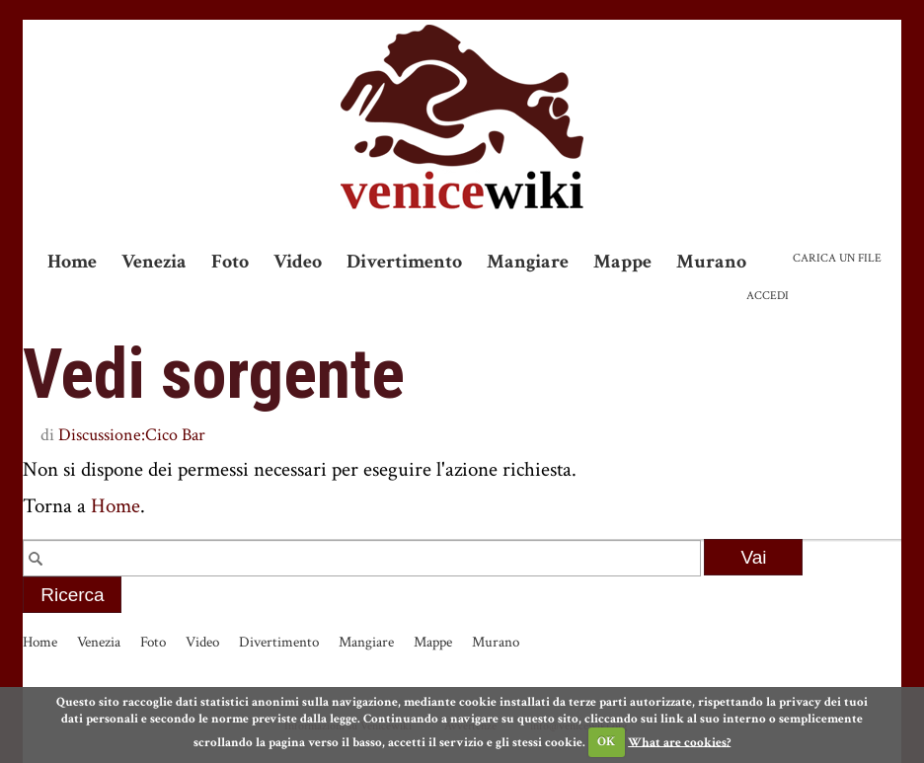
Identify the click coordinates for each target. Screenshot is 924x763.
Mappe (622, 261)
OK (606, 741)
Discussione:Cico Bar (131, 434)
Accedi (767, 295)
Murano (711, 261)
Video (297, 261)
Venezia (154, 261)
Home (72, 261)
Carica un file (837, 258)
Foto (230, 261)
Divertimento (404, 261)
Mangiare (528, 261)
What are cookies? (679, 741)
